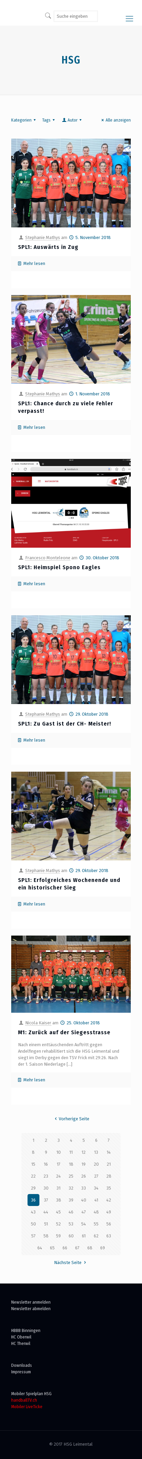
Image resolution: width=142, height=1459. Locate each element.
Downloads (21, 1365)
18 (71, 1164)
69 (102, 1247)
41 (96, 1200)
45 (58, 1212)
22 (33, 1176)
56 (108, 1223)
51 (46, 1223)
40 (83, 1200)
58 (46, 1235)
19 (84, 1164)
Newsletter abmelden (31, 1308)
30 (46, 1188)
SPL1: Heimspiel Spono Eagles (59, 567)
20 (96, 1164)
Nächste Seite (71, 1262)
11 (71, 1152)
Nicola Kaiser (38, 1022)
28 (108, 1176)
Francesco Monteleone (47, 557)
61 (84, 1235)
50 (33, 1223)
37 (46, 1200)
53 (71, 1223)
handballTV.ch (24, 1400)
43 (33, 1212)
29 (33, 1188)
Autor (72, 120)
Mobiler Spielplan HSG (31, 1393)
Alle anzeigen (115, 120)
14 (109, 1152)
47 (84, 1212)
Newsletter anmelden (31, 1302)
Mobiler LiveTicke (26, 1406)
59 (58, 1235)
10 (58, 1152)
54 (83, 1223)
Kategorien (24, 120)
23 (45, 1176)
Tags (49, 120)
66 (65, 1247)
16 (46, 1164)
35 (108, 1188)
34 (96, 1188)
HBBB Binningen (25, 1330)
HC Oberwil (21, 1336)
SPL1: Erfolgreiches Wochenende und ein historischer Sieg (69, 883)
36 (33, 1200)
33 (83, 1188)
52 (58, 1223)
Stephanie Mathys (42, 237)
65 (52, 1247)
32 (71, 1188)
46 (71, 1212)
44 (45, 1212)
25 (71, 1176)
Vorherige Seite (71, 1118)
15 (33, 1164)
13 (96, 1152)
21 (109, 1164)
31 (58, 1188)
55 (96, 1223)
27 (96, 1176)
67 (77, 1247)
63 (108, 1235)
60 (71, 1235)
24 (58, 1176)
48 (96, 1212)
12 (84, 1152)
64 (39, 1247)
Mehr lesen (34, 263)
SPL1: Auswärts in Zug (48, 247)
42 (108, 1200)
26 (83, 1176)
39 (71, 1200)
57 (33, 1235)
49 (108, 1212)
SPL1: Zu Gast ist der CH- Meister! (64, 723)
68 (89, 1247)
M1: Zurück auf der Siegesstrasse (64, 1032)
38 (58, 1200)
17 (58, 1164)
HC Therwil (20, 1343)
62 (96, 1235)
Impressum (21, 1371)
